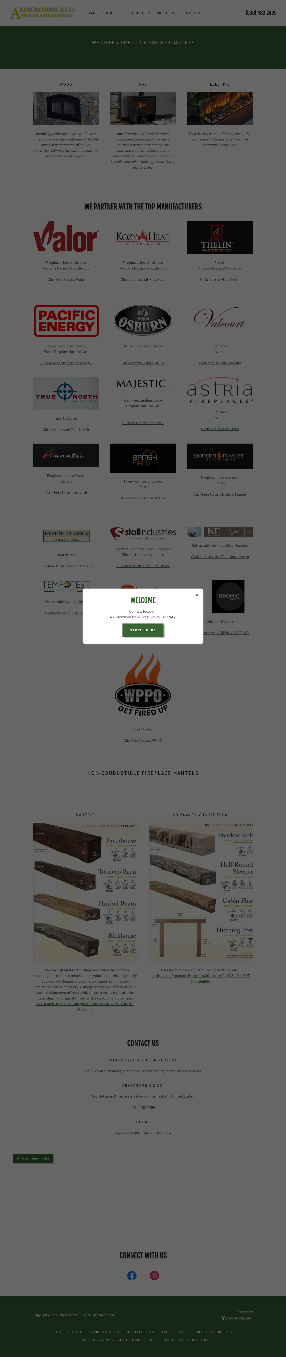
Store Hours (143, 630)
